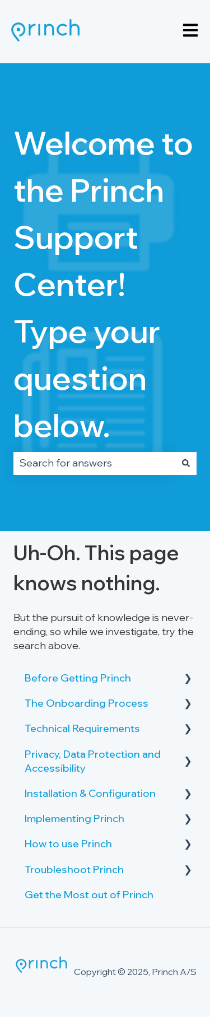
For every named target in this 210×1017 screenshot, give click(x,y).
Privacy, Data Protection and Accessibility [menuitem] (93, 761)
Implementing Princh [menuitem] (74, 818)
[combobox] (94, 463)
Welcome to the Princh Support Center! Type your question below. (103, 284)
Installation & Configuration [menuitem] (90, 793)
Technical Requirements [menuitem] (82, 728)
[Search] (186, 463)
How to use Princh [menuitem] (68, 843)
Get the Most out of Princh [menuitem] (89, 894)
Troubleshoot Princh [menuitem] (74, 869)
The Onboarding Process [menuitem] (86, 703)
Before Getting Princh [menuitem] (78, 677)
